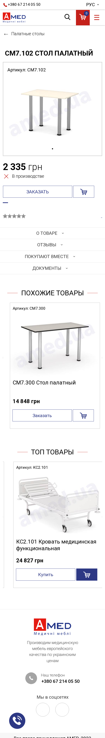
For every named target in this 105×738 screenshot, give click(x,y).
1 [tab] (52, 149)
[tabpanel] (52, 111)
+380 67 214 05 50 (24, 4)
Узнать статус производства (37, 204)
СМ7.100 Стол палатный (41, 389)
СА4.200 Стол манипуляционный (34, 551)
